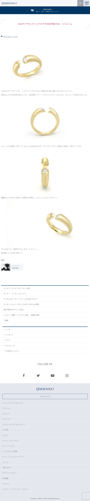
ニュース (5, 462)
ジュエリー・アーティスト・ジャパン (15, 489)
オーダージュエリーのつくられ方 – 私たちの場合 (21, 304)
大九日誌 (5, 430)
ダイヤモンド (7, 36)
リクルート (6, 483)
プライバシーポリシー (9, 473)
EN (80, 3)
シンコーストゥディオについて (12, 403)
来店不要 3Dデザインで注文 (13, 309)
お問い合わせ (6, 467)
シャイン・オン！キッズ (10, 440)
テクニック (6, 413)
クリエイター (6, 419)
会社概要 (5, 478)
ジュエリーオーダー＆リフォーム (13, 424)
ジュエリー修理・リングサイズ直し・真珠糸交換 (21, 315)
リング (15, 36)
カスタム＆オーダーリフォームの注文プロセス (20, 299)
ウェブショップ (45, 396)
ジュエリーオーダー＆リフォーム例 (16, 288)
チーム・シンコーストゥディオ (12, 457)
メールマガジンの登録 (9, 451)
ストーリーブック (8, 446)
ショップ (5, 435)
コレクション (6, 408)
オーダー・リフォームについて (14, 293)
